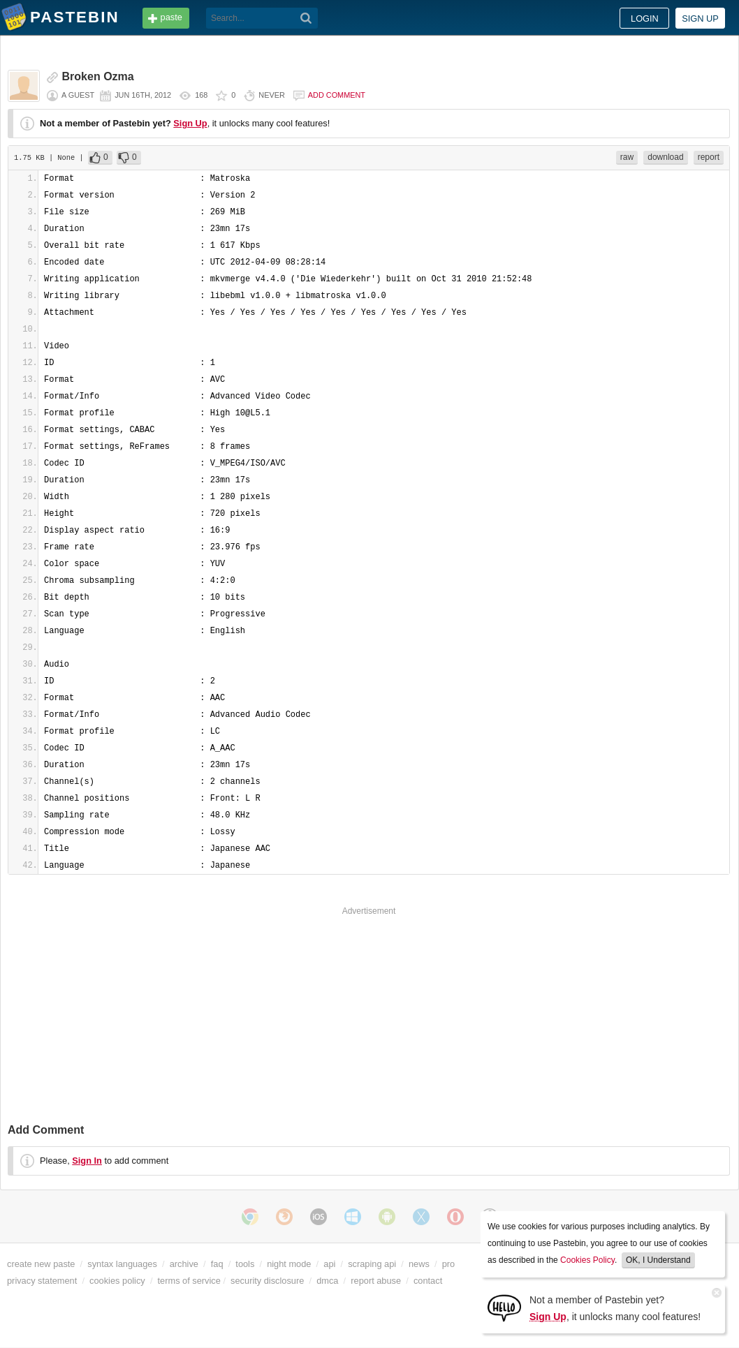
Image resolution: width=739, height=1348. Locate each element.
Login (645, 18)
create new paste (41, 1264)
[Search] (306, 18)
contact (428, 1280)
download (665, 157)
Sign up (700, 18)
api (329, 1264)
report (708, 157)
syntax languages (122, 1264)
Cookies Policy (587, 1260)
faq (217, 1264)
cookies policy (117, 1280)
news (419, 1264)
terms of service (189, 1280)
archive (184, 1264)
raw (627, 157)
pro (448, 1264)
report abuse (376, 1280)
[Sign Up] (504, 1307)
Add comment (336, 95)
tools (244, 1264)
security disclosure (267, 1280)
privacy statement (42, 1280)
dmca (327, 1280)
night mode (289, 1264)
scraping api (372, 1264)
